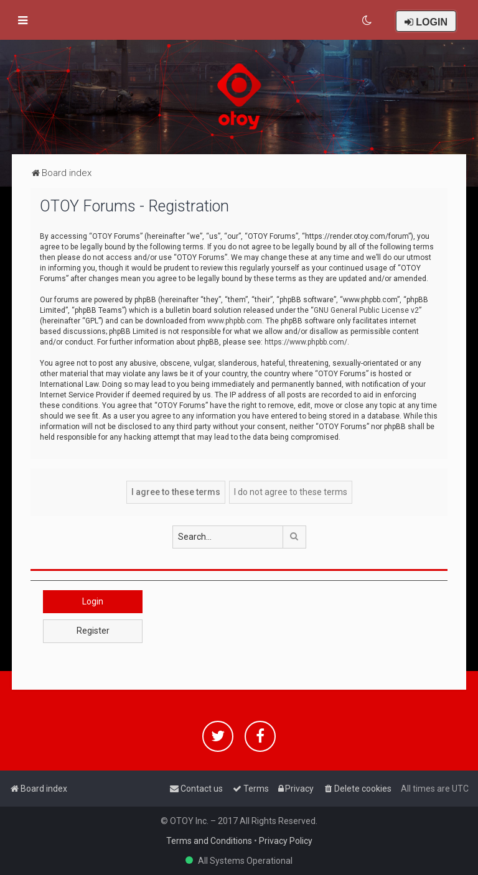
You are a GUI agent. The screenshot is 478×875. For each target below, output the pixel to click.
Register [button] (93, 631)
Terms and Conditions (209, 841)
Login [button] (92, 601)
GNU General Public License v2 (366, 310)
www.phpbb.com (234, 321)
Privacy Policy (285, 841)
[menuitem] (367, 20)
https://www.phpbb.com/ (306, 342)
